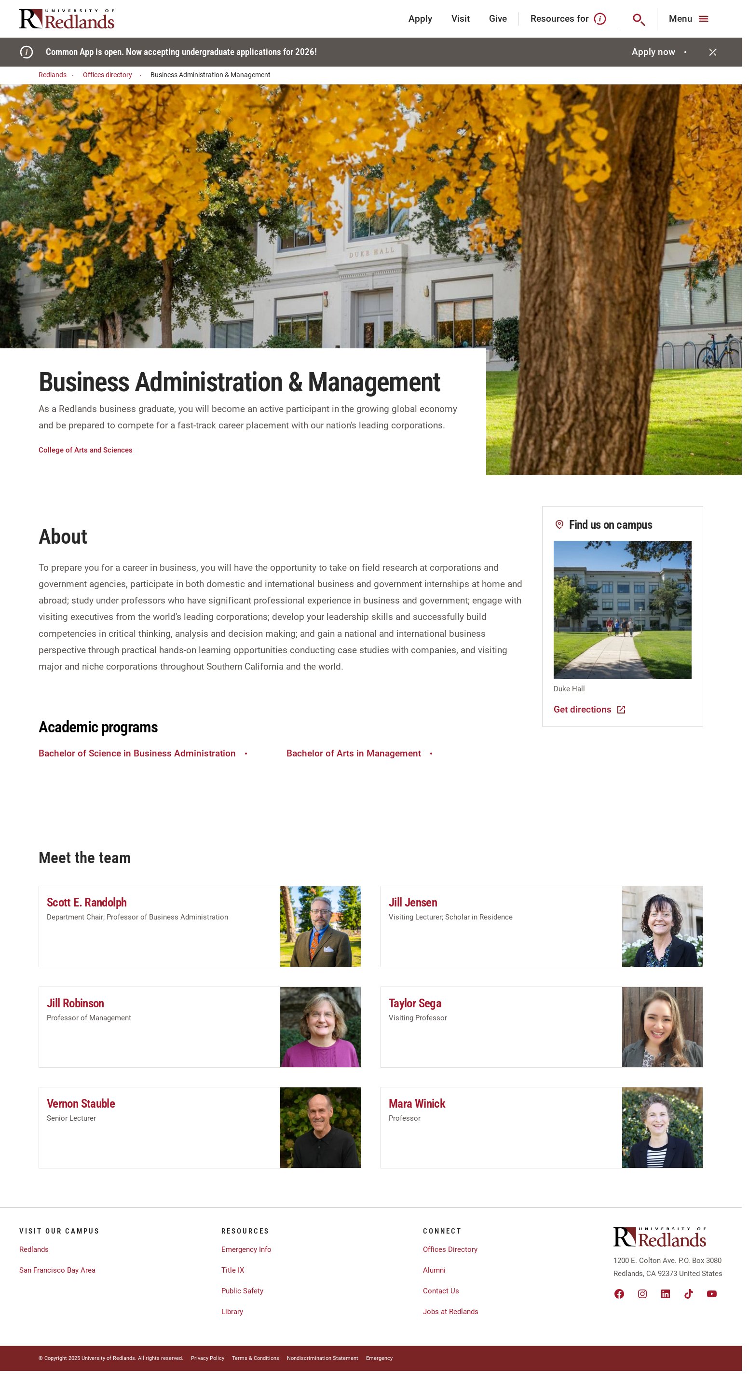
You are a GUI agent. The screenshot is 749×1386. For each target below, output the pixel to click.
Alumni (434, 1270)
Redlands (58, 75)
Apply (420, 18)
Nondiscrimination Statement (322, 1358)
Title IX (232, 1270)
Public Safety (242, 1291)
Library (232, 1311)
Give (498, 18)
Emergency (379, 1358)
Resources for (569, 19)
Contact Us (441, 1291)
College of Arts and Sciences (86, 450)
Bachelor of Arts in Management (360, 753)
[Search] (638, 19)
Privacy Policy (207, 1358)
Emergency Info (246, 1249)
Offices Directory (450, 1249)
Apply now (660, 51)
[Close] (712, 52)
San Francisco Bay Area (57, 1270)
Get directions (590, 709)
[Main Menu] (689, 19)
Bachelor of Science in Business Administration (144, 753)
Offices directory (113, 75)
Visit (460, 18)
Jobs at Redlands (450, 1311)
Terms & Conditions (255, 1358)
